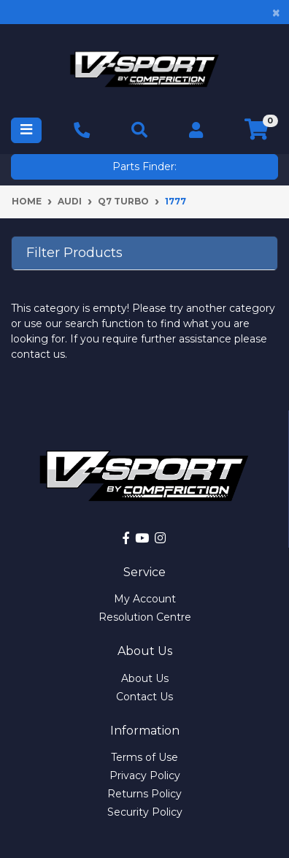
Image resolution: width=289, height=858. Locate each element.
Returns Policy (144, 793)
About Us (145, 678)
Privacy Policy (144, 775)
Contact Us (144, 696)
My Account (145, 598)
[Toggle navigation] (26, 130)
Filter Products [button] (74, 253)
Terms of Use (144, 757)
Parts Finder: (144, 166)
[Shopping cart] (256, 130)
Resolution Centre (145, 617)
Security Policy (144, 812)
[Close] (276, 12)
